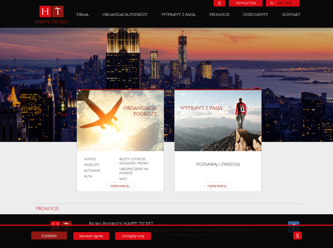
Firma (82, 14)
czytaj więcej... (120, 186)
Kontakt (291, 14)
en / (281, 3)
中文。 (290, 3)
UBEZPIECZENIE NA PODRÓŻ (133, 171)
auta (88, 176)
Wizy (123, 179)
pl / (273, 3)
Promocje (219, 14)
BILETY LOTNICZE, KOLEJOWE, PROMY (133, 161)
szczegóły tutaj (133, 236)
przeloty (91, 164)
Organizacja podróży (125, 14)
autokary (92, 170)
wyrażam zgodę (91, 236)
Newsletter (246, 3)
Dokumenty (255, 14)
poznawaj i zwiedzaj (218, 164)
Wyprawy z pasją (178, 14)
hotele (90, 159)
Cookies (49, 235)
